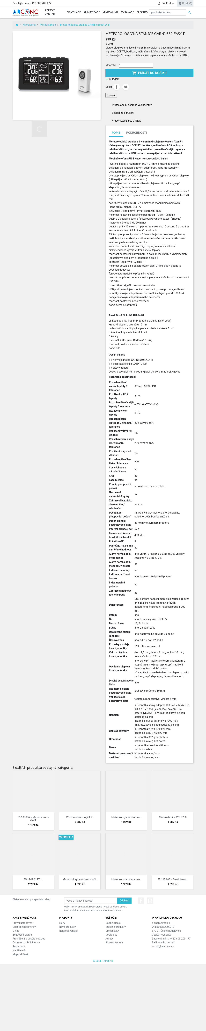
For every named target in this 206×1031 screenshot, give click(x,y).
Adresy (109, 938)
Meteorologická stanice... (126, 817)
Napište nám (20, 950)
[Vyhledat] (167, 12)
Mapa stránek (20, 954)
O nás (16, 930)
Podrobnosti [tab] (136, 132)
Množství (110, 65)
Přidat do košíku (149, 73)
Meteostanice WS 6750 (173, 817)
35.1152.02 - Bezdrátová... (173, 879)
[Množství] (136, 65)
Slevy (62, 922)
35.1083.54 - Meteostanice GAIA (33, 818)
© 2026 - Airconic (103, 960)
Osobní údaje (113, 922)
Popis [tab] (116, 132)
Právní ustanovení (23, 922)
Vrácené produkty (115, 926)
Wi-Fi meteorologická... (80, 817)
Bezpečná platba (22, 934)
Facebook (141, 901)
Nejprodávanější (68, 930)
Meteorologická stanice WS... (80, 879)
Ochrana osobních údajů (27, 942)
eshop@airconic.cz (163, 946)
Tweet (125, 87)
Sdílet (116, 87)
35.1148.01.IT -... (33, 879)
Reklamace (19, 946)
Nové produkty (67, 926)
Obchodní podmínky (24, 926)
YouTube (150, 901)
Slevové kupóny (114, 942)
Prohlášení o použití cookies (29, 938)
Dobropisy (111, 934)
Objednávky (112, 930)
